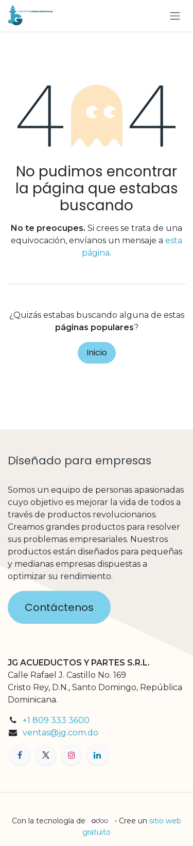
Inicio (96, 352)
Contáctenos (59, 607)
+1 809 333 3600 (56, 720)
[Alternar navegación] (175, 15)
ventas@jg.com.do (60, 732)
